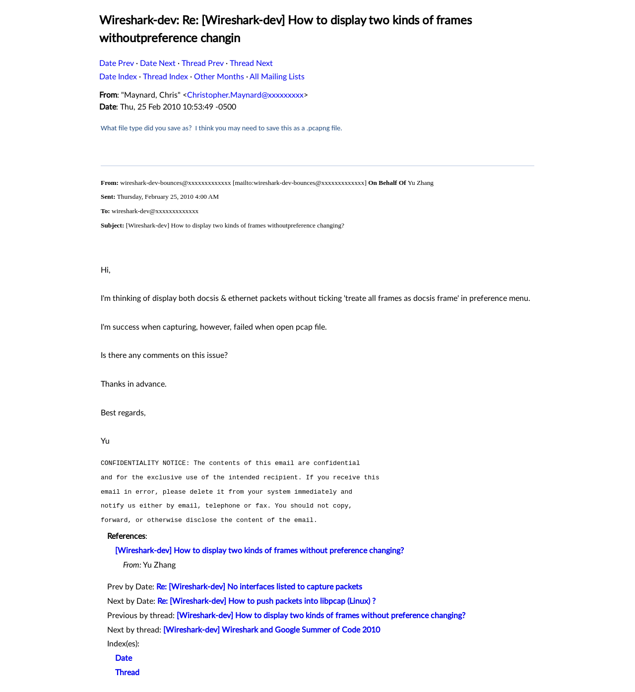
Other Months (219, 77)
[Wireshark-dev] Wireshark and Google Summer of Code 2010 (271, 630)
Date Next (158, 63)
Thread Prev (203, 63)
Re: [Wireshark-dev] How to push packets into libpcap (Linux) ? (266, 601)
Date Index (118, 77)
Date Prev (116, 63)
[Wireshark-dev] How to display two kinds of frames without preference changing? (259, 551)
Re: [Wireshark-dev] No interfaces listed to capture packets (259, 587)
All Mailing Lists (277, 77)
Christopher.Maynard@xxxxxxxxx (245, 95)
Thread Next (251, 63)
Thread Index (165, 77)
